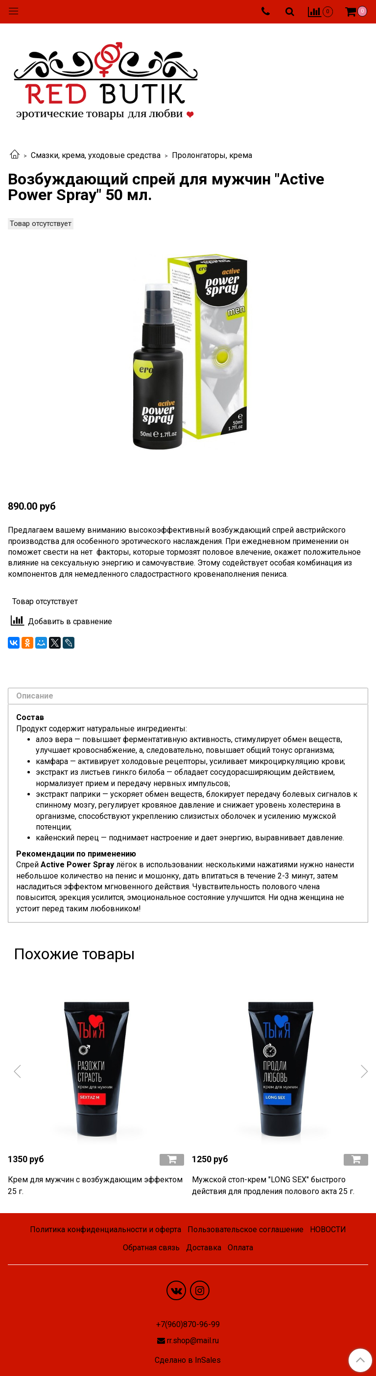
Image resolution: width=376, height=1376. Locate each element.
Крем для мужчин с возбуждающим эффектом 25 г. (95, 1185)
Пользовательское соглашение (246, 1229)
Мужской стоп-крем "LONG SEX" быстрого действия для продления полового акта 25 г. (273, 1185)
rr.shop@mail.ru (193, 1340)
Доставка (203, 1247)
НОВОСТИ (328, 1229)
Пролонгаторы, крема (212, 155)
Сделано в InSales (188, 1360)
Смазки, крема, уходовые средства (96, 155)
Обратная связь (151, 1247)
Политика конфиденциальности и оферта (105, 1229)
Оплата (240, 1247)
